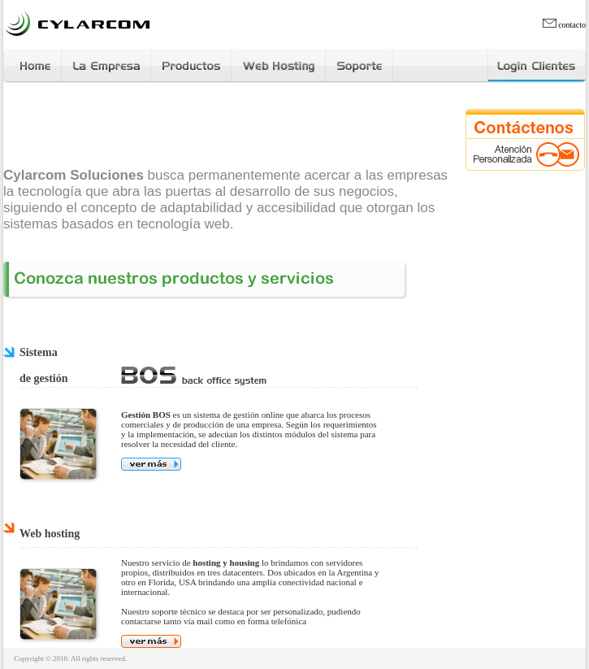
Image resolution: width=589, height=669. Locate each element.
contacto (564, 24)
